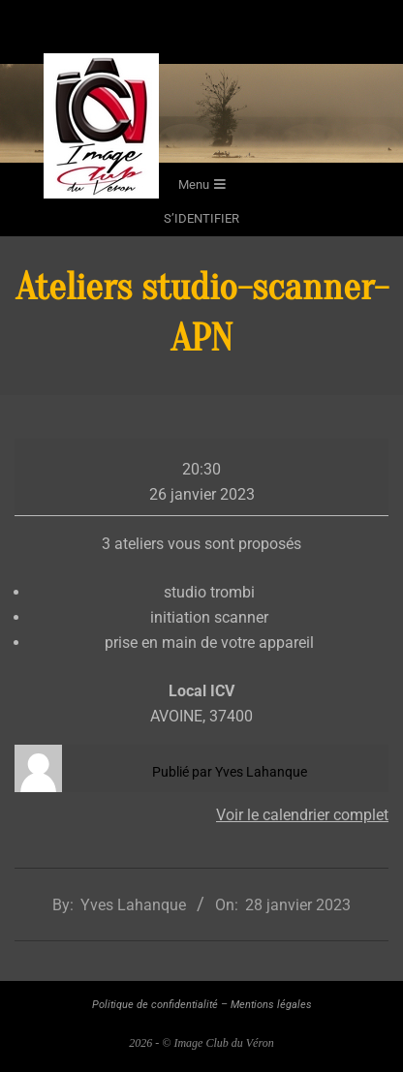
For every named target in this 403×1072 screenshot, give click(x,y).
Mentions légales (271, 1004)
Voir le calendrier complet (302, 815)
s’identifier (201, 218)
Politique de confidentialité (155, 1004)
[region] (201, 113)
